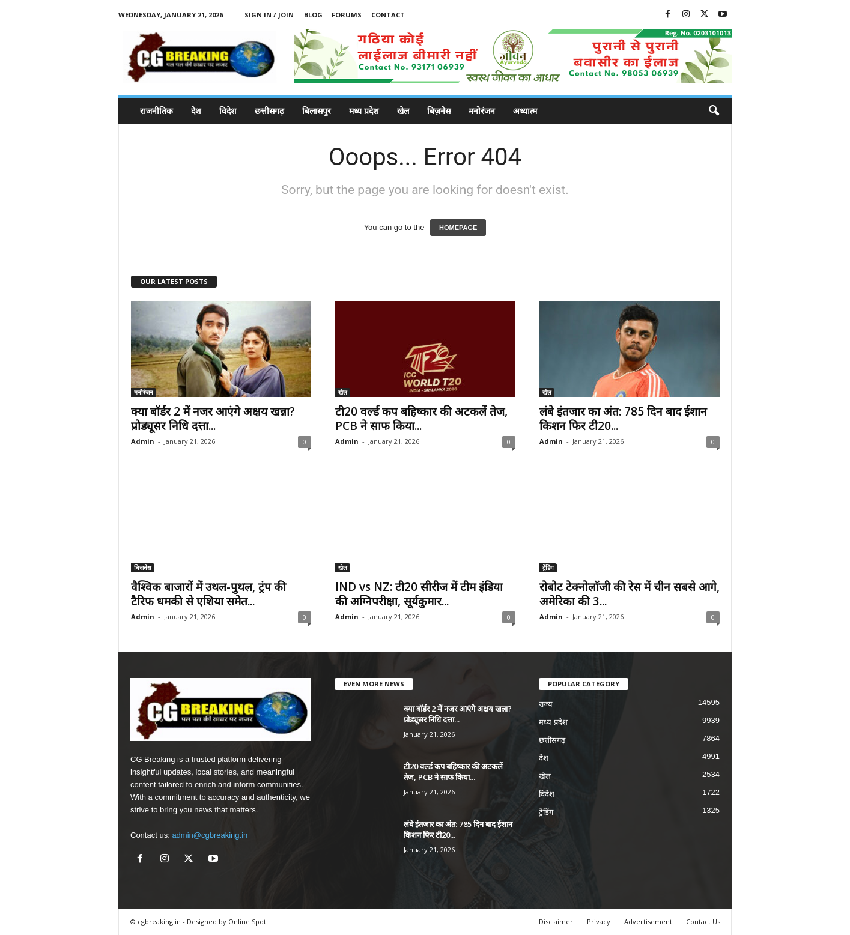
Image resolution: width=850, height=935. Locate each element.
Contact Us (703, 921)
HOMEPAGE (458, 227)
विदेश (228, 110)
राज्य (546, 704)
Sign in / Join (269, 14)
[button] (713, 111)
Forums (347, 14)
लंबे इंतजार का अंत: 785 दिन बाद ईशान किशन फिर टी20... (623, 419)
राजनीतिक (156, 110)
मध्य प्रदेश (364, 110)
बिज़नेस (439, 110)
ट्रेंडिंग (548, 567)
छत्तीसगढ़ (269, 110)
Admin (142, 441)
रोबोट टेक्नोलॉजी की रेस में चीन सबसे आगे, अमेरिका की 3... (629, 594)
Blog (313, 14)
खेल (403, 110)
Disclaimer (556, 921)
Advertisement (648, 921)
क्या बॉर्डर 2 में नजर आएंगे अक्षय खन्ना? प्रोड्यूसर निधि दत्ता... (213, 419)
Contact (388, 14)
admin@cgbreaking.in (209, 835)
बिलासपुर (316, 110)
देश (196, 110)
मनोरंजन (482, 110)
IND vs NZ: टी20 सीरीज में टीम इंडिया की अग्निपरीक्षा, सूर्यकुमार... (419, 594)
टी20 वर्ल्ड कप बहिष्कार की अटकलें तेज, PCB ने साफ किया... (421, 419)
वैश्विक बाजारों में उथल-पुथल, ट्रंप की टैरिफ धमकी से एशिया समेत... (208, 594)
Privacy (598, 921)
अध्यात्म (525, 110)
